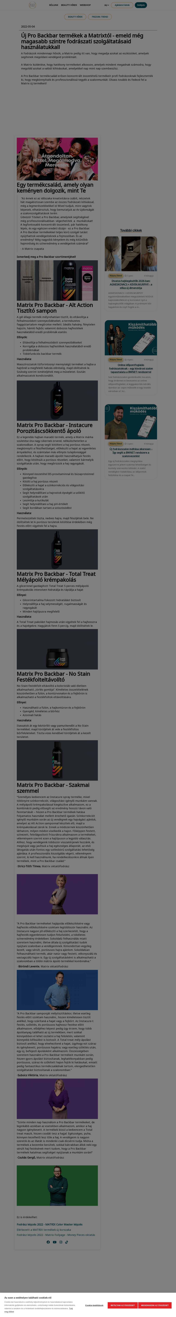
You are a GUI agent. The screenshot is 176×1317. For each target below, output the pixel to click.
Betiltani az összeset (122, 1305)
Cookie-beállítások (93, 1305)
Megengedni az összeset (155, 1305)
